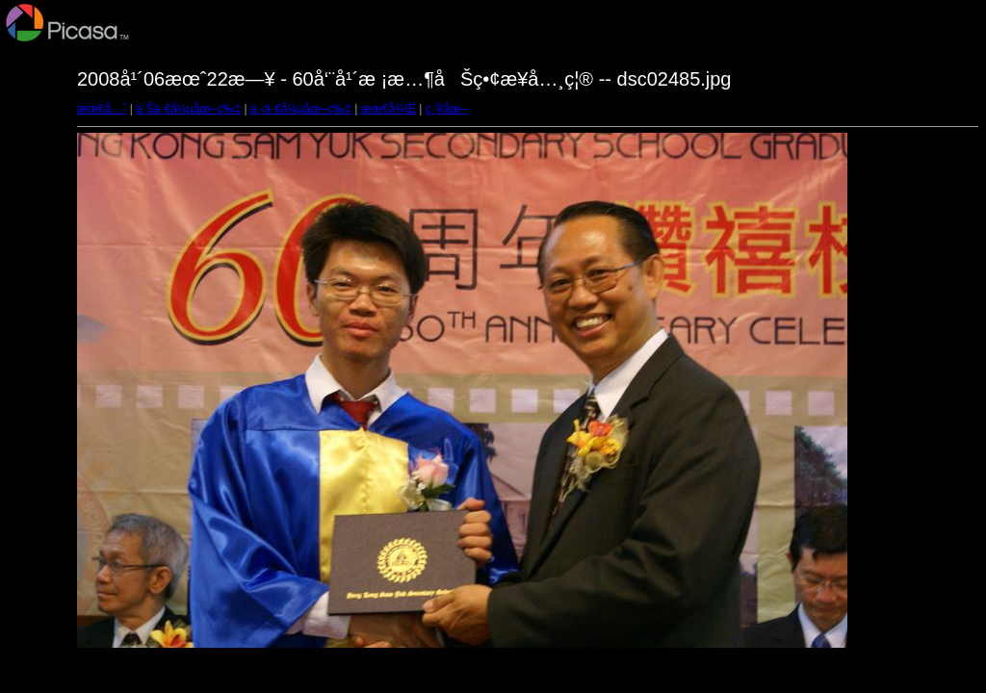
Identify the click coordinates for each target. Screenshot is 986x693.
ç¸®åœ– (447, 109)
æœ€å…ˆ (101, 109)
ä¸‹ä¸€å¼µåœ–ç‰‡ (300, 109)
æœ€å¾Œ (388, 109)
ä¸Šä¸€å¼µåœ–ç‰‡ (188, 109)
